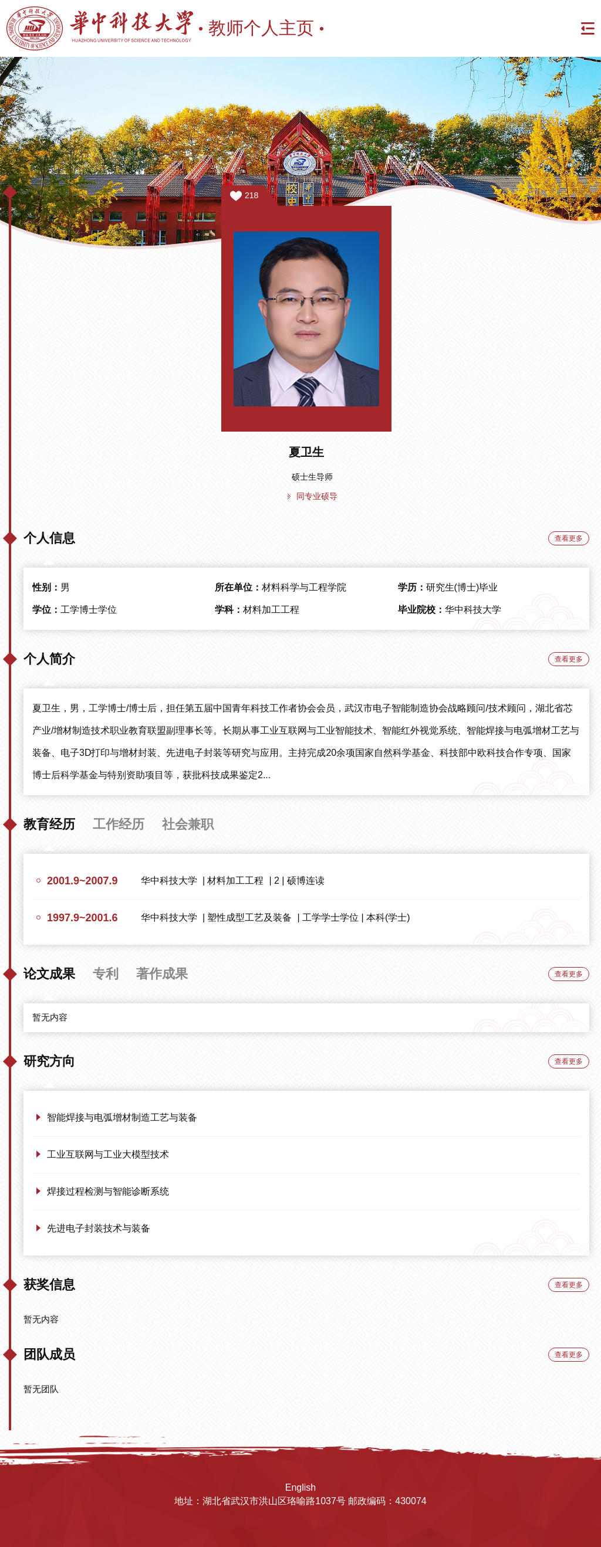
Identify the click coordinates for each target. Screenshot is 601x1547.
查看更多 (569, 538)
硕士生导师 (312, 476)
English (300, 1487)
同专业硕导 (316, 496)
